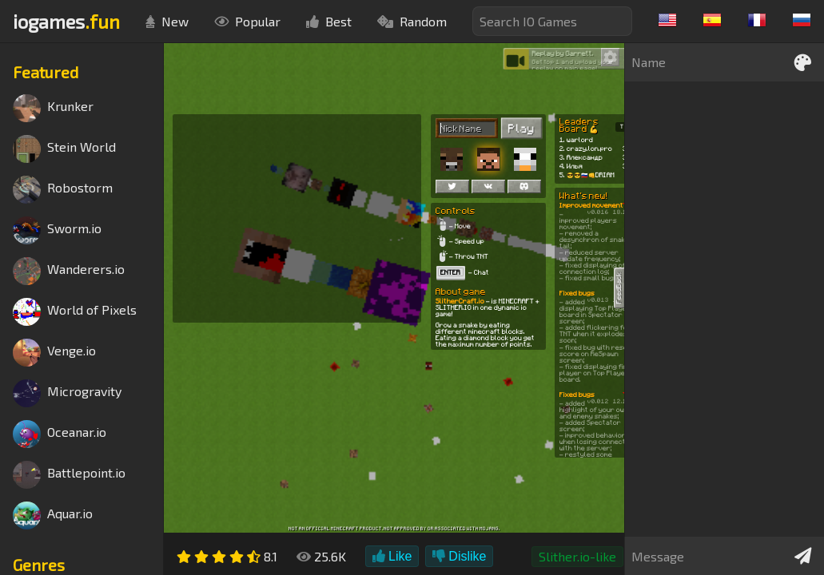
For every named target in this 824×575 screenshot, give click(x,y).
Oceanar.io (59, 434)
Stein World (64, 149)
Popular (247, 21)
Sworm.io (57, 230)
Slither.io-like (577, 556)
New (167, 21)
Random (412, 21)
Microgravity (67, 393)
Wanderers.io (69, 271)
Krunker (53, 108)
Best (329, 21)
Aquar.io (53, 515)
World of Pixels (75, 312)
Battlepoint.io (69, 475)
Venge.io (54, 353)
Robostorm (63, 190)
